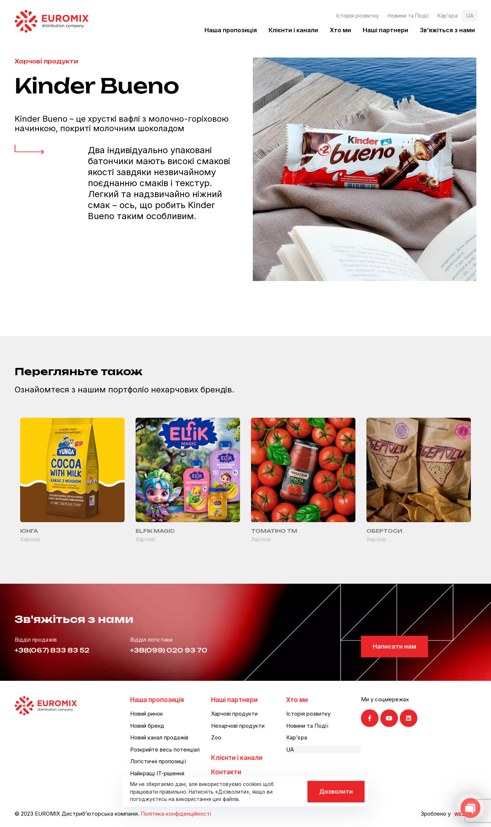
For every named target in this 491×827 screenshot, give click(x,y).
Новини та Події (408, 15)
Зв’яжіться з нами (447, 30)
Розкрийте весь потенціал (165, 749)
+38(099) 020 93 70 (168, 650)
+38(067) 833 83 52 (52, 650)
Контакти (226, 772)
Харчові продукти (46, 61)
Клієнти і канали (293, 30)
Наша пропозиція (230, 30)
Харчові (30, 539)
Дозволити (336, 791)
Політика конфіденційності (176, 813)
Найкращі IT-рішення (157, 773)
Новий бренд (147, 725)
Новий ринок (146, 713)
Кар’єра (448, 15)
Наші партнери (385, 30)
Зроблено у (436, 813)
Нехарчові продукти (238, 725)
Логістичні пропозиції (158, 761)
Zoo (216, 737)
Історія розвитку (357, 15)
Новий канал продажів (159, 737)
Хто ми (340, 30)
